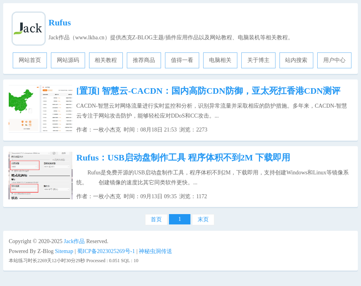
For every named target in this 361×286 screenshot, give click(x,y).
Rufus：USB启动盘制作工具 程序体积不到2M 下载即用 (183, 157)
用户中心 (334, 60)
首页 (156, 219)
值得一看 (182, 60)
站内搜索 (296, 60)
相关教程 (106, 60)
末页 (203, 219)
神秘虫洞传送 (155, 251)
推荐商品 (144, 60)
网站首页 (30, 60)
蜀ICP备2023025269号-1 (106, 251)
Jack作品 (74, 241)
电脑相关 (220, 60)
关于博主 (258, 60)
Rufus (60, 22)
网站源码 (68, 60)
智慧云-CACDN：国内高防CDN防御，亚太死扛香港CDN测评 (208, 91)
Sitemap (64, 251)
